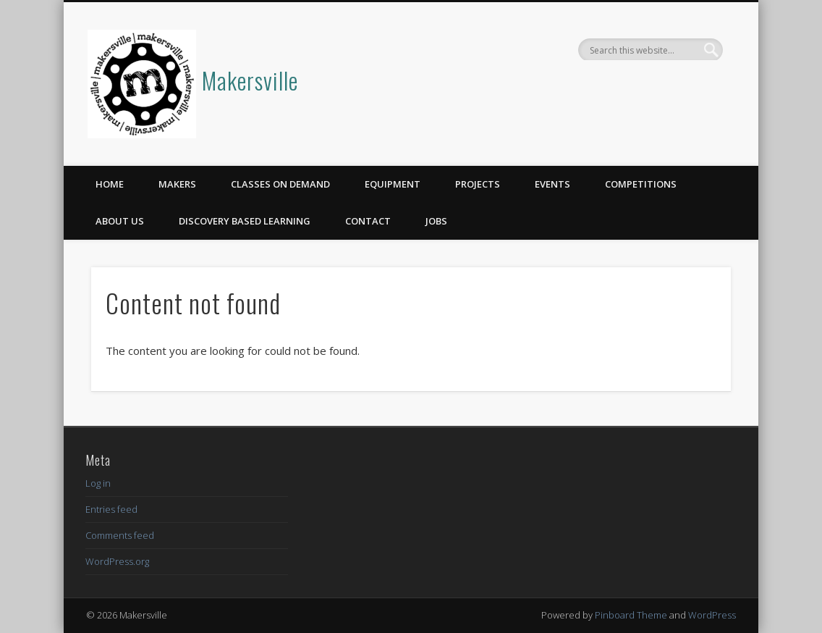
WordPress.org (117, 561)
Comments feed (119, 535)
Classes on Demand (280, 183)
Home (110, 183)
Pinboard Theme (631, 614)
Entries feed (111, 509)
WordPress (712, 614)
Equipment (392, 183)
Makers (177, 183)
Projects (477, 183)
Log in (98, 483)
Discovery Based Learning (244, 220)
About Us (120, 220)
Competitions (641, 183)
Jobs (436, 220)
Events (552, 183)
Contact (368, 220)
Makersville (250, 80)
